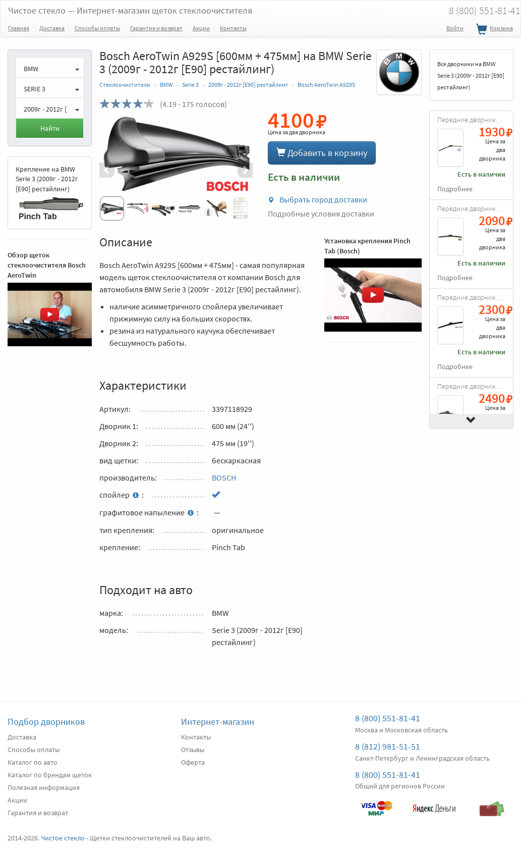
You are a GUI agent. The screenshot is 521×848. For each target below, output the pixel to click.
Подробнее (455, 189)
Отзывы (192, 749)
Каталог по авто (32, 762)
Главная (18, 28)
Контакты (233, 28)
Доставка (52, 28)
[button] (111, 170)
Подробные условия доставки (321, 213)
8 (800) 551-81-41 (387, 718)
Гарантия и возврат (156, 28)
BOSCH (224, 477)
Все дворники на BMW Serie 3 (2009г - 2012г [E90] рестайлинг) (470, 75)
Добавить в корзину (321, 152)
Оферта (193, 762)
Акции (201, 28)
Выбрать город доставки (317, 199)
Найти (50, 128)
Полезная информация (44, 787)
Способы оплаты (97, 28)
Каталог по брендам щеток (50, 774)
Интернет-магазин (217, 721)
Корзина (493, 30)
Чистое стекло (130, 10)
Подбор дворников (46, 721)
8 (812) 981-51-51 (387, 746)
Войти (455, 28)
